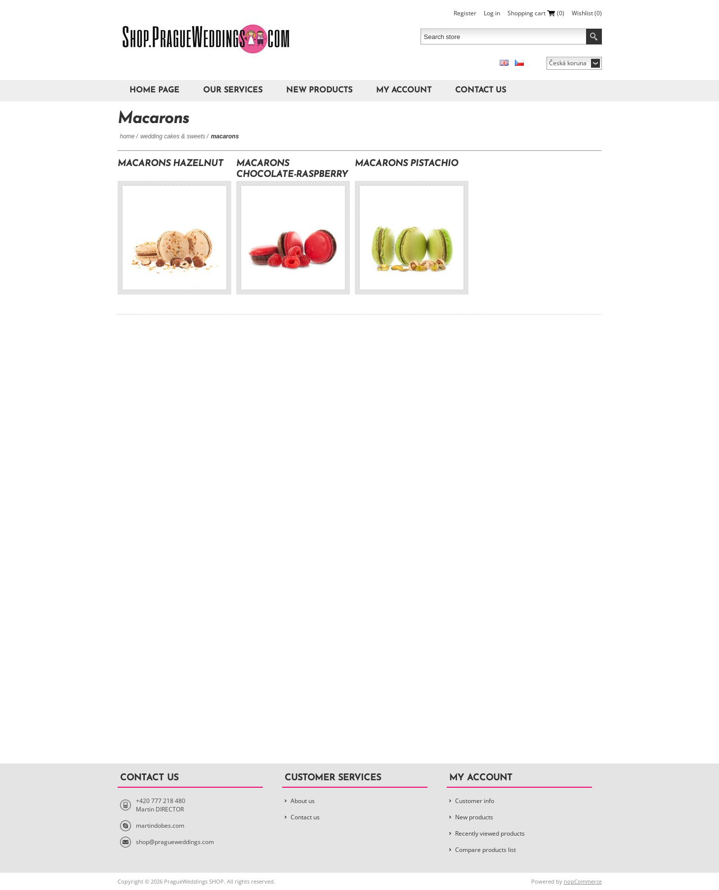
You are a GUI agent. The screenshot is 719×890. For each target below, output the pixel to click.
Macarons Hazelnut (170, 164)
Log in (492, 13)
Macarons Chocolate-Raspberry (292, 169)
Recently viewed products (490, 833)
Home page (154, 90)
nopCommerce (583, 881)
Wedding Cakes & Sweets (172, 136)
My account (403, 90)
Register (465, 13)
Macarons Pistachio (406, 164)
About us (303, 801)
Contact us (480, 90)
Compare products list (485, 850)
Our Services (232, 90)
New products (319, 90)
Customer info (474, 801)
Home (127, 136)
